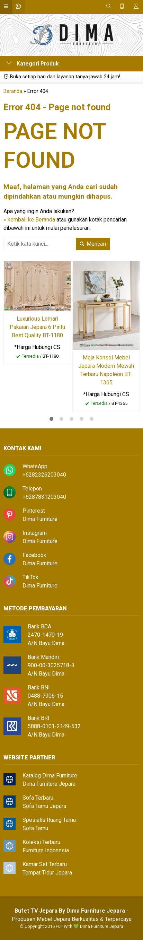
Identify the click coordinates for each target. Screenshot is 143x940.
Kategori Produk (32, 63)
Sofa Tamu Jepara (44, 806)
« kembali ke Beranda (29, 219)
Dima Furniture (40, 519)
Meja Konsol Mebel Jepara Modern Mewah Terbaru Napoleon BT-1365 (106, 370)
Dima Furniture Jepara (49, 784)
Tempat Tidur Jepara (47, 872)
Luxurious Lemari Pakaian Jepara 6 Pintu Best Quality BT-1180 (37, 327)
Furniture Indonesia (46, 850)
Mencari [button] (93, 244)
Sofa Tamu (35, 828)
